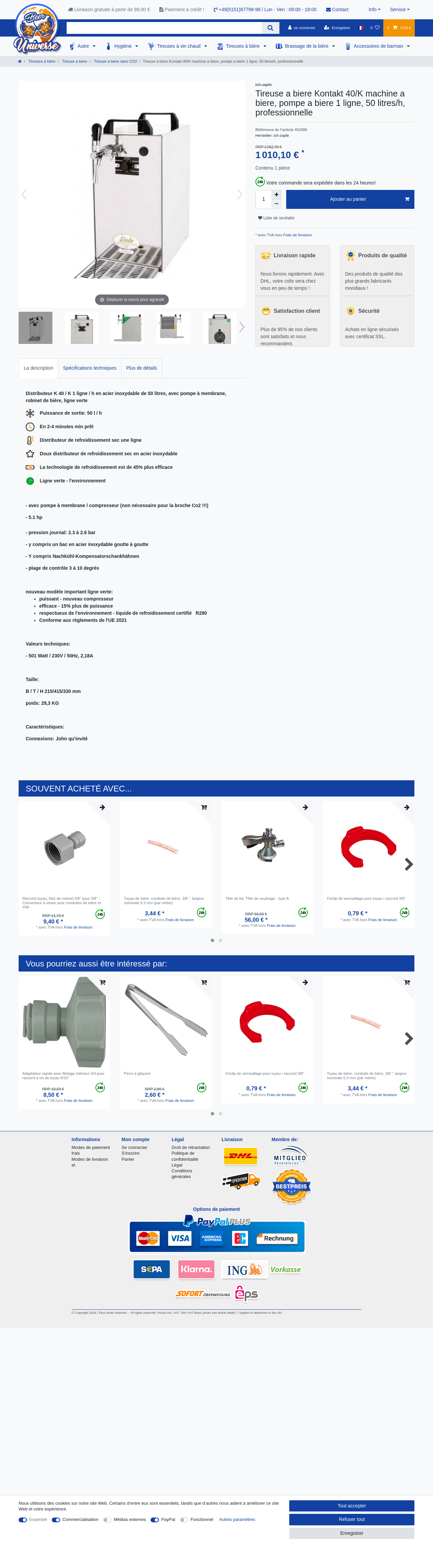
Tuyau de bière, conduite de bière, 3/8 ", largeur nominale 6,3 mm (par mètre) (164, 900)
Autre (84, 46)
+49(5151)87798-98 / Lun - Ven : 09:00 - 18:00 (265, 9)
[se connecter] (301, 27)
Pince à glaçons (137, 1073)
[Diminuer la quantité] (276, 204)
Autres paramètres (237, 1519)
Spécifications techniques (89, 368)
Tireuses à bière (243, 46)
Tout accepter (352, 1505)
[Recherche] (270, 28)
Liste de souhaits (276, 218)
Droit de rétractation (191, 1147)
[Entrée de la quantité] (263, 199)
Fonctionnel (201, 1519)
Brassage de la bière (307, 46)
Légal (177, 1165)
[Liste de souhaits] (375, 27)
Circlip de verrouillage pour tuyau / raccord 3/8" (366, 898)
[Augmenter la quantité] (276, 194)
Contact (337, 9)
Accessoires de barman (379, 46)
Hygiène (123, 46)
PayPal (168, 1519)
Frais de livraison (297, 235)
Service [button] (398, 9)
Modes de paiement (91, 1147)
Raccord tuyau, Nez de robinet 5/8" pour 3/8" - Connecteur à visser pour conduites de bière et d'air (61, 902)
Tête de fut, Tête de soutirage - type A (257, 898)
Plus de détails (141, 368)
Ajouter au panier (369, 199)
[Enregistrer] (337, 27)
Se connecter (134, 1147)
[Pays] (360, 27)
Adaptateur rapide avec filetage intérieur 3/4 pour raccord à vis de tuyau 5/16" (63, 1075)
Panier (127, 1159)
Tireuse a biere (74, 61)
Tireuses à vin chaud (179, 46)
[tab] (38, 368)
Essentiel (38, 1519)
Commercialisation (80, 1519)
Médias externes (130, 1519)
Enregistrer (351, 1533)
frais (76, 1153)
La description (38, 368)
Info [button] (373, 9)
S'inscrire (130, 1153)
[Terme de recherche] (164, 28)
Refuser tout (352, 1519)
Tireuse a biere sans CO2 (115, 61)
